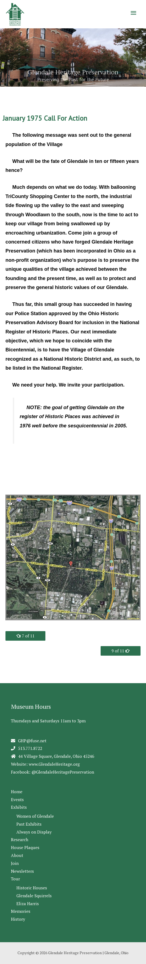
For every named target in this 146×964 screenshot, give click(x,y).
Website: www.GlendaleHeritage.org (45, 764)
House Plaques (25, 847)
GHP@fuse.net (32, 740)
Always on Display (34, 832)
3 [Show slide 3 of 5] (74, 94)
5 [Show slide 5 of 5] (87, 94)
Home (16, 791)
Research (19, 839)
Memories (20, 911)
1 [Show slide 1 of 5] (60, 94)
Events (17, 799)
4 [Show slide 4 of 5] (80, 94)
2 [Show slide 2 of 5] (67, 94)
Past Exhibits (29, 824)
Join (15, 863)
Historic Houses (31, 887)
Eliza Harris (27, 903)
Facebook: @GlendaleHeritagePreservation (52, 772)
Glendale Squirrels (34, 895)
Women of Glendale (35, 816)
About (17, 855)
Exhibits (19, 807)
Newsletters (22, 871)
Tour (15, 878)
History (18, 919)
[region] (73, 64)
